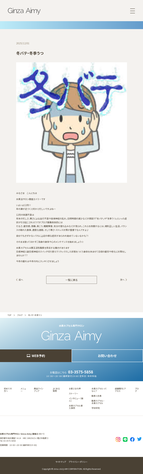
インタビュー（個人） (76, 399)
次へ (122, 279)
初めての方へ (8, 389)
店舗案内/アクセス (120, 389)
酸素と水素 (97, 395)
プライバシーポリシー (78, 461)
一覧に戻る (71, 280)
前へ (21, 279)
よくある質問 (56, 389)
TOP (9, 315)
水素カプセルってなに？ (99, 389)
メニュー (23, 389)
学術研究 (96, 407)
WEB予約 (36, 355)
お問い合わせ (107, 355)
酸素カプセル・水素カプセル (98, 402)
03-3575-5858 (80, 372)
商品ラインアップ (38, 389)
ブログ (19, 315)
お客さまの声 (75, 388)
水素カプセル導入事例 (76, 406)
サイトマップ (60, 461)
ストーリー (73, 393)
